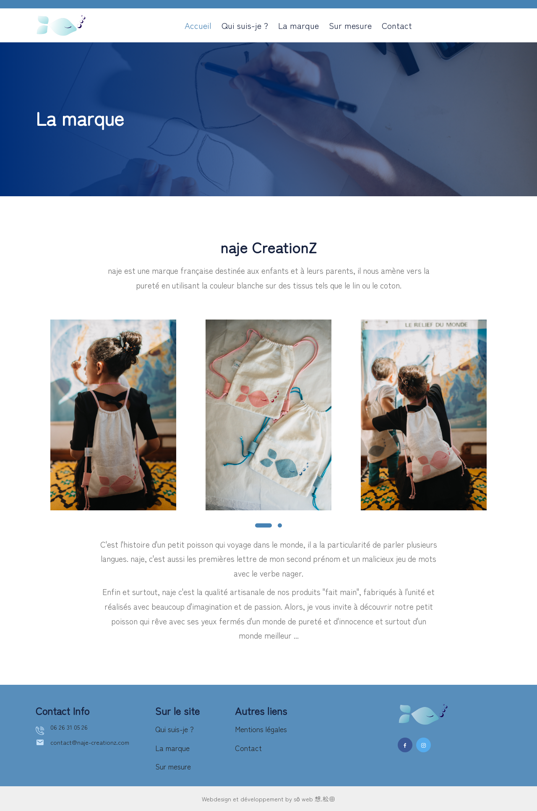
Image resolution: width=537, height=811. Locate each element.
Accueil (198, 25)
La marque (298, 25)
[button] (263, 525)
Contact (397, 25)
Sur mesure (350, 25)
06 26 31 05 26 (70, 728)
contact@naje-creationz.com (92, 744)
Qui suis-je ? (245, 25)
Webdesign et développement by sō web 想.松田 (268, 798)
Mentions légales (264, 729)
